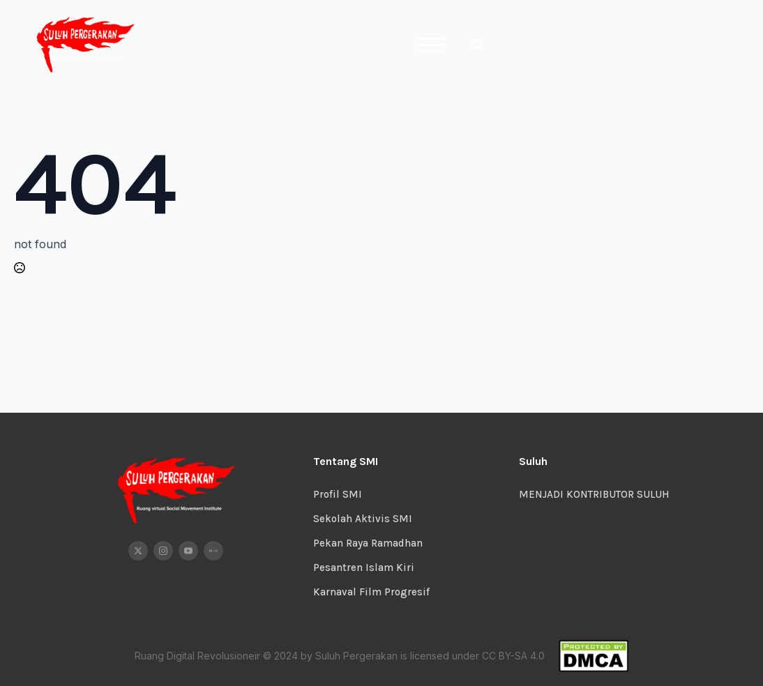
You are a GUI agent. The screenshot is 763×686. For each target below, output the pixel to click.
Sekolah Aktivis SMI (362, 518)
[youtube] (188, 551)
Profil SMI (337, 494)
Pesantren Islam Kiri (363, 567)
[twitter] (138, 551)
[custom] (213, 551)
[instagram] (163, 551)
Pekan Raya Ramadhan (368, 543)
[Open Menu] (431, 45)
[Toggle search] (478, 44)
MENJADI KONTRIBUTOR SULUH (594, 494)
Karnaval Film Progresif (371, 592)
